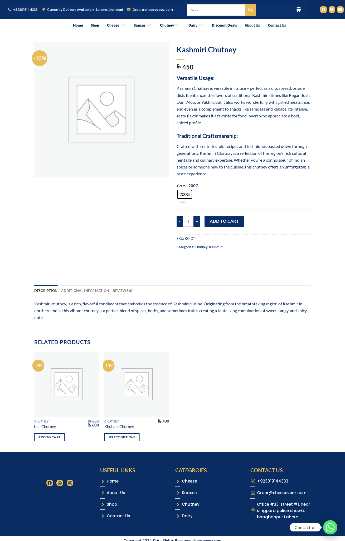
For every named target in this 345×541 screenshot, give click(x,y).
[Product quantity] (188, 221)
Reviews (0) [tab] (123, 291)
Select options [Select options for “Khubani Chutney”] (122, 437)
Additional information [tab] (85, 291)
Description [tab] (46, 291)
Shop (95, 25)
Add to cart (224, 221)
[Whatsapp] (330, 527)
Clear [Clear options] (181, 202)
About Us (252, 25)
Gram (181, 186)
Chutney (169, 25)
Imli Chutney (45, 426)
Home (78, 25)
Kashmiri (215, 247)
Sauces (142, 25)
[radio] (185, 194)
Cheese (116, 25)
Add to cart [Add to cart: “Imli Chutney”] (49, 437)
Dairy (195, 25)
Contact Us (277, 25)
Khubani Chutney (119, 426)
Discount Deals (224, 25)
